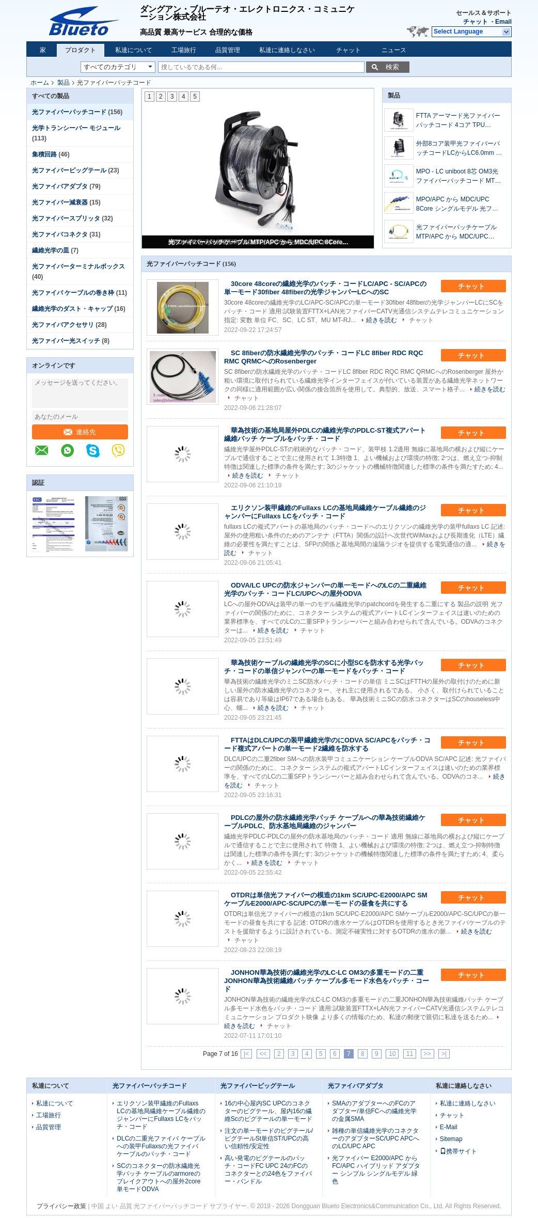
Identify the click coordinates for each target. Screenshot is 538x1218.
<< (263, 1053)
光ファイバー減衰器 (60, 202)
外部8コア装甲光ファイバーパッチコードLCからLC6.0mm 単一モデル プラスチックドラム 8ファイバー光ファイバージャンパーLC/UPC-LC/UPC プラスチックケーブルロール (459, 148)
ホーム (39, 82)
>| (444, 1053)
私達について (133, 50)
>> (427, 1053)
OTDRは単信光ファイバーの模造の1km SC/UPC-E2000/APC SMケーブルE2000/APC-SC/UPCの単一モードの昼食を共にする (326, 899)
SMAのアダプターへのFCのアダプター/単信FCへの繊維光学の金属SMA (374, 1111)
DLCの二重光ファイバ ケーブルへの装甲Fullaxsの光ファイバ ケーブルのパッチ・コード (161, 1146)
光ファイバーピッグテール (69, 170)
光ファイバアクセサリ (63, 324)
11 (409, 1053)
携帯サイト (458, 1151)
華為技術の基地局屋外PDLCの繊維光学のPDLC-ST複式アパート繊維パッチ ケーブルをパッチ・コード (325, 434)
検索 (392, 67)
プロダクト (80, 50)
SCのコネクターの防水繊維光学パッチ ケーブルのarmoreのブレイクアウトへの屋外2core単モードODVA (158, 1177)
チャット (475, 21)
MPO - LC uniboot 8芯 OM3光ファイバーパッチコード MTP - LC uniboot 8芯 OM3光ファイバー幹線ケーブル (459, 176)
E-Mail (448, 1127)
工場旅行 (183, 50)
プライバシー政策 (61, 1206)
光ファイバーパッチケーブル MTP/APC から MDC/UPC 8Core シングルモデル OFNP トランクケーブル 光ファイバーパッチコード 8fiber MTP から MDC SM (258, 242)
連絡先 (80, 432)
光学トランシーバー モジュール (76, 128)
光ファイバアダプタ (60, 186)
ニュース (394, 50)
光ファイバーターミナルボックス (78, 266)
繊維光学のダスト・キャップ (72, 308)
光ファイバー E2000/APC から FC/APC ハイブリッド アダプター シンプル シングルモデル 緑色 (376, 1169)
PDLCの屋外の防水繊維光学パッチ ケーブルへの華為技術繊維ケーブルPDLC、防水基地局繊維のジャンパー (324, 822)
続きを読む (381, 320)
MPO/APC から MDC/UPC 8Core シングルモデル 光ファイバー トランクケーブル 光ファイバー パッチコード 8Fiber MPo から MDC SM (458, 204)
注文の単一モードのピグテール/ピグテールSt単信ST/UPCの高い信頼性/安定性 (269, 1138)
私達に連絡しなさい (287, 50)
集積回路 (44, 154)
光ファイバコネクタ (60, 234)
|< (246, 1053)
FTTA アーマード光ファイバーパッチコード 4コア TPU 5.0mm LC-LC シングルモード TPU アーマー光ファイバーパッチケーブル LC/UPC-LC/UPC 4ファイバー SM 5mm (459, 121)
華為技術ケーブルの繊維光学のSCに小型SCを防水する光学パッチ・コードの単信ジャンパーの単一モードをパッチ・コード (324, 667)
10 (392, 1053)
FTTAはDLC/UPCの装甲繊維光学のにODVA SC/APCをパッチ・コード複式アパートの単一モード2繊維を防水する (327, 744)
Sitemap (451, 1139)
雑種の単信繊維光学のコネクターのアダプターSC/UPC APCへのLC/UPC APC (375, 1138)
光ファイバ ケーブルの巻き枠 (73, 292)
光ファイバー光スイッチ (66, 340)
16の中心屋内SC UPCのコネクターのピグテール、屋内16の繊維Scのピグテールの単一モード (268, 1111)
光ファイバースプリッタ (66, 218)
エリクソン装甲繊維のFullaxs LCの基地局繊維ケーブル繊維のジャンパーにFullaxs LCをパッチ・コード (325, 512)
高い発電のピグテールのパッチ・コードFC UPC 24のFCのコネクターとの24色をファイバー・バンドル (268, 1169)
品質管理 (227, 50)
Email (503, 21)
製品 (63, 82)
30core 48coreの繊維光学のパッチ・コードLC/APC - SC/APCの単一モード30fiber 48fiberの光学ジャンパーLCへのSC (325, 288)
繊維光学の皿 (50, 250)
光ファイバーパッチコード (69, 112)
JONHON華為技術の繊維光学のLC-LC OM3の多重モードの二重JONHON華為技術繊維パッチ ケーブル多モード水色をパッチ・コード (326, 981)
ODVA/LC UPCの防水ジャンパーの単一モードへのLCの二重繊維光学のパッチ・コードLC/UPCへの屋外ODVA (325, 589)
